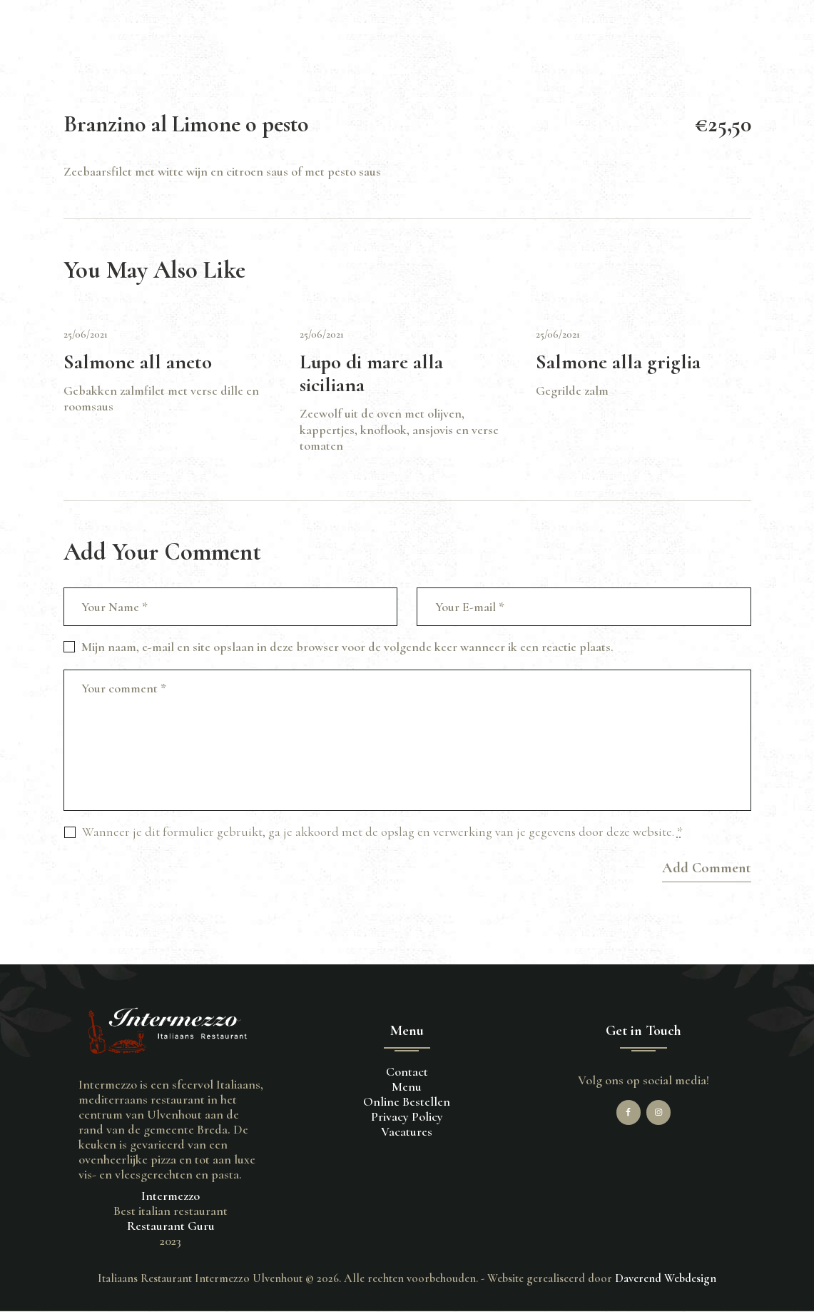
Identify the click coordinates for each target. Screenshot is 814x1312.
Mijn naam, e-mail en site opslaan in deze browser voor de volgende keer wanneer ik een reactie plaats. (347, 647)
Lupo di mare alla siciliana (371, 373)
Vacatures (406, 1131)
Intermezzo (170, 1195)
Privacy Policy (407, 1116)
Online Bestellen (406, 1101)
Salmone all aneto (137, 362)
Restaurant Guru (171, 1225)
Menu (407, 1086)
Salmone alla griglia (618, 362)
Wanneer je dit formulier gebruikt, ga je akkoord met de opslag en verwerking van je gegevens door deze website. (382, 831)
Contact (407, 1071)
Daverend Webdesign (665, 1278)
